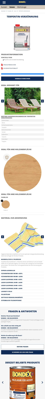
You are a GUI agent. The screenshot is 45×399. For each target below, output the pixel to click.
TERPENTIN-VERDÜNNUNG (24, 11)
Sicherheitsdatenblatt (9, 68)
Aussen (4, 7)
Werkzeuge (21, 7)
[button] (2, 101)
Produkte (9, 11)
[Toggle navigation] (4, 3)
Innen (12, 7)
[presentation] (2, 382)
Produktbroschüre (8, 65)
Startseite (3, 11)
